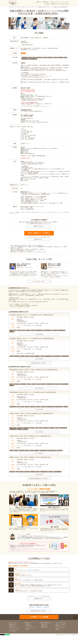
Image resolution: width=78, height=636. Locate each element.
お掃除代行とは (29, 624)
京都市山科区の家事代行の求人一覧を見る (38, 478)
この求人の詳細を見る (39, 334)
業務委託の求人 (46, 1)
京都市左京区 (32, 607)
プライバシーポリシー (60, 627)
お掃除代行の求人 (44, 625)
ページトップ (75, 617)
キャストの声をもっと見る (38, 281)
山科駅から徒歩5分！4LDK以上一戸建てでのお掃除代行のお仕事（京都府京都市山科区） (32, 413)
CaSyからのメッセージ (54, 1)
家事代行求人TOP (38, 239)
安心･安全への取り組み (64, 3)
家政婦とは (28, 628)
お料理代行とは (29, 625)
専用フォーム (30, 570)
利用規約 (57, 629)
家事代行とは (39, 1)
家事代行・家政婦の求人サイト (13, 3)
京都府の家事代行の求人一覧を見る (38, 610)
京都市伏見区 (46, 607)
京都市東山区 (39, 607)
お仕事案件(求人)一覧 (54, 3)
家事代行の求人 (44, 624)
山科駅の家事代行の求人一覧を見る (38, 363)
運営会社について (59, 625)
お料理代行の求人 (44, 627)
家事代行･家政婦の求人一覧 (46, 622)
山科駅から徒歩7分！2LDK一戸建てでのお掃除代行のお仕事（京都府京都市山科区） (30, 436)
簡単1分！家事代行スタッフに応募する (39, 233)
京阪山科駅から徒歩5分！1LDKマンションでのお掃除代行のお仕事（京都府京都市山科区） (32, 338)
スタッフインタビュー (14, 629)
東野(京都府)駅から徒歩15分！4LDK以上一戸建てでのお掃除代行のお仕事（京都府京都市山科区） (34, 369)
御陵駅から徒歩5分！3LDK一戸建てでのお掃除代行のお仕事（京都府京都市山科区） (30, 457)
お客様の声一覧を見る (38, 226)
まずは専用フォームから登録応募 (39, 617)
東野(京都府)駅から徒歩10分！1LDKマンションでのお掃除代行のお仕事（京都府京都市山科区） (33, 392)
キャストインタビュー (64, 1)
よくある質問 (46, 3)
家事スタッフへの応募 (60, 624)
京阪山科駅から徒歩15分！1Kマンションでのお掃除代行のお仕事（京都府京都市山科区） (32, 315)
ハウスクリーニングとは (30, 627)
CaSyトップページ (13, 622)
